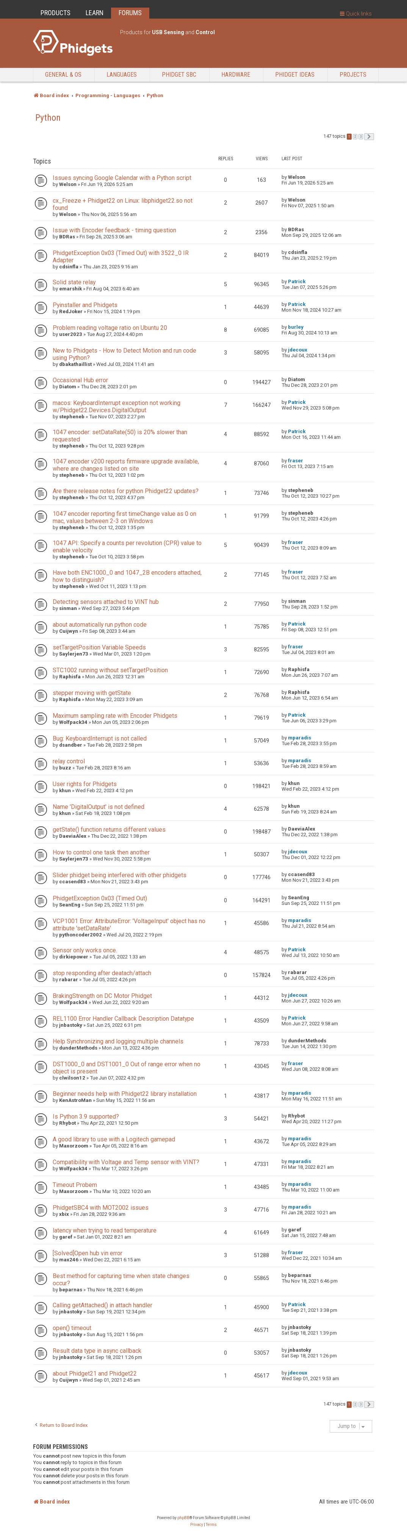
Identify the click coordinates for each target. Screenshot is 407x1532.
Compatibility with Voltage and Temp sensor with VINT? (126, 1162)
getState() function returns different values (109, 829)
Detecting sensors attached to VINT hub (106, 601)
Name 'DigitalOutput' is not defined (98, 806)
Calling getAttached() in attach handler (102, 1305)
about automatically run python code (100, 624)
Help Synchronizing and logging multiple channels (118, 1041)
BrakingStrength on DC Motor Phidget (102, 995)
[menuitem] (196, 1524)
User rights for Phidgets (85, 784)
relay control (69, 761)
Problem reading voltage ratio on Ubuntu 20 (110, 327)
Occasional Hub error (80, 380)
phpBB (183, 1518)
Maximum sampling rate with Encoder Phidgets (115, 715)
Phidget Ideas (295, 74)
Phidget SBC (179, 74)
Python (48, 117)
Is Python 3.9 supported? (86, 1116)
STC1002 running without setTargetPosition (110, 670)
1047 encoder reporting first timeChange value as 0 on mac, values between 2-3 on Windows (124, 517)
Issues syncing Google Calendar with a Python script (122, 177)
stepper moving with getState (92, 693)
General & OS (63, 74)
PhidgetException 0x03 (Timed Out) (100, 898)
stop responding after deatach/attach (102, 973)
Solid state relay (74, 282)
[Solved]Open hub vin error (87, 1253)
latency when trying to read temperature (105, 1230)
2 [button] (355, 137)
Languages (121, 74)
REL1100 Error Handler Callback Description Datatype (123, 1018)
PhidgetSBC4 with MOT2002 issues (101, 1207)
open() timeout (72, 1328)
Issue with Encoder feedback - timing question (114, 230)
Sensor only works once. (85, 950)
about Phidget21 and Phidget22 (95, 1373)
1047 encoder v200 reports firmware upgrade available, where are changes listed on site (126, 465)
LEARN (94, 13)
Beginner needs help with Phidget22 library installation (125, 1093)
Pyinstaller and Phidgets (85, 305)
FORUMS (130, 13)
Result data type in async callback (97, 1350)
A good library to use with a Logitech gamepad (114, 1139)
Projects (353, 74)
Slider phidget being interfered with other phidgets (119, 875)
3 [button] (361, 137)
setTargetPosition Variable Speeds (99, 647)
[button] (369, 136)
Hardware (235, 74)
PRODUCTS (55, 13)
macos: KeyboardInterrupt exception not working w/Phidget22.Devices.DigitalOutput (116, 406)
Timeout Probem (75, 1184)
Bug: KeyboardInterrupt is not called (100, 738)
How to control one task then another (101, 852)
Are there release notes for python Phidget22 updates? (126, 491)
